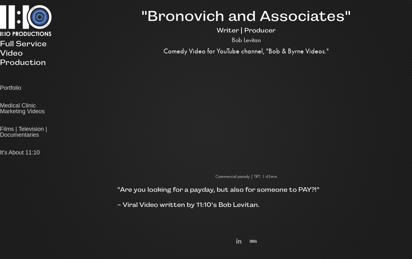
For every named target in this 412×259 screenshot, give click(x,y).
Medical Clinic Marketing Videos (22, 108)
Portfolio (10, 88)
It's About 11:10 (20, 152)
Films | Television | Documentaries (23, 132)
